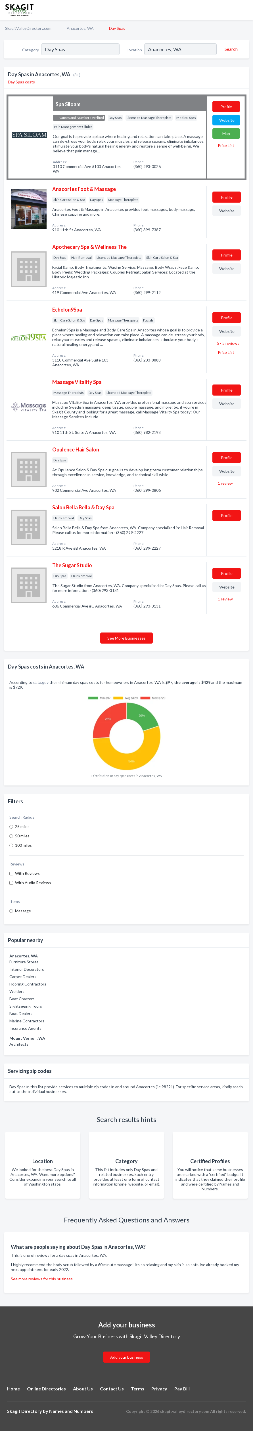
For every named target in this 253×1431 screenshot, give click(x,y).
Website (227, 120)
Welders (16, 991)
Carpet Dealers (22, 976)
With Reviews (27, 873)
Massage (23, 910)
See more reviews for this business (42, 1278)
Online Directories (46, 1388)
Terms (137, 1388)
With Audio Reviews (33, 882)
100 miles (23, 845)
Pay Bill (182, 1388)
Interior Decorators (26, 969)
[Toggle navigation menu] (245, 10)
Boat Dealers (20, 1013)
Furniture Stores (24, 961)
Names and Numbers (71, 1411)
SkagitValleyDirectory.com (28, 28)
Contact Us (112, 1388)
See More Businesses (126, 638)
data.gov (41, 682)
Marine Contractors (26, 1020)
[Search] (230, 49)
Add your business (126, 1357)
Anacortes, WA (80, 28)
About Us (83, 1388)
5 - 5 (227, 343)
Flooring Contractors (27, 984)
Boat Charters (22, 998)
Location (134, 49)
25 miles (22, 826)
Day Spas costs (21, 81)
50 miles (22, 835)
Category (30, 49)
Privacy (159, 1388)
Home (13, 1388)
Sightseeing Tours (25, 1006)
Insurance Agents (25, 1028)
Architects (18, 1044)
